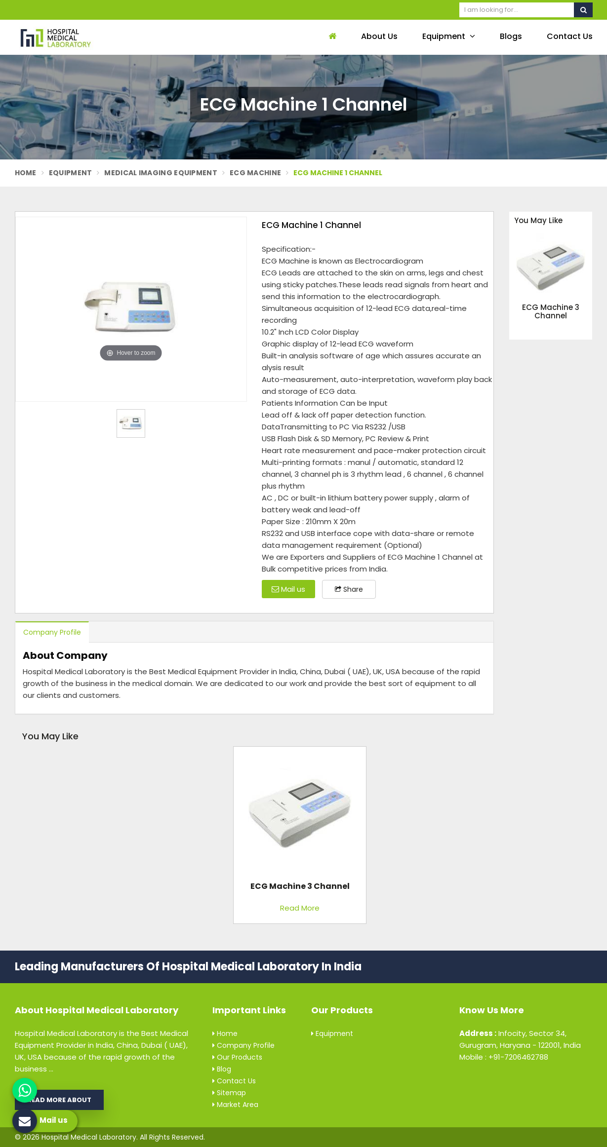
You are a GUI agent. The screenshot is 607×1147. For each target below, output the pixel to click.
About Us (379, 36)
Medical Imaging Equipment (160, 173)
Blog (221, 1069)
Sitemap (229, 1093)
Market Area (235, 1104)
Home (26, 173)
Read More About (59, 1100)
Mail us (288, 589)
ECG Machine (255, 173)
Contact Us (570, 36)
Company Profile (52, 632)
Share (349, 589)
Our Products (237, 1057)
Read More (300, 908)
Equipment (448, 36)
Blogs (511, 36)
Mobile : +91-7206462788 (503, 1057)
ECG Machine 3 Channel (550, 312)
